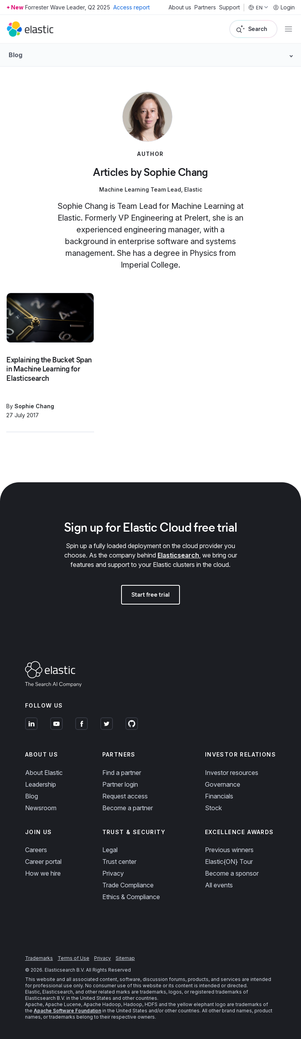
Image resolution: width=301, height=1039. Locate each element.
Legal (110, 850)
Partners (205, 7)
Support (229, 7)
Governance (222, 784)
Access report (131, 7)
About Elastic (44, 773)
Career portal (43, 861)
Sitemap (125, 958)
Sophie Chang (34, 406)
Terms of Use (73, 958)
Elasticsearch (178, 555)
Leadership (40, 784)
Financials (219, 796)
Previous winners (229, 850)
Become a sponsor (232, 873)
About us (180, 7)
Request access (125, 796)
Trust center (119, 861)
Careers (36, 850)
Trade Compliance (128, 885)
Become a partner (127, 808)
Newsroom (40, 808)
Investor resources (231, 773)
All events (219, 885)
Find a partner (121, 773)
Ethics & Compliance (131, 897)
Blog (31, 796)
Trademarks (39, 958)
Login (284, 7)
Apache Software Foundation (67, 1011)
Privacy (113, 873)
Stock (213, 808)
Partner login (120, 784)
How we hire (43, 873)
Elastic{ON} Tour (229, 861)
